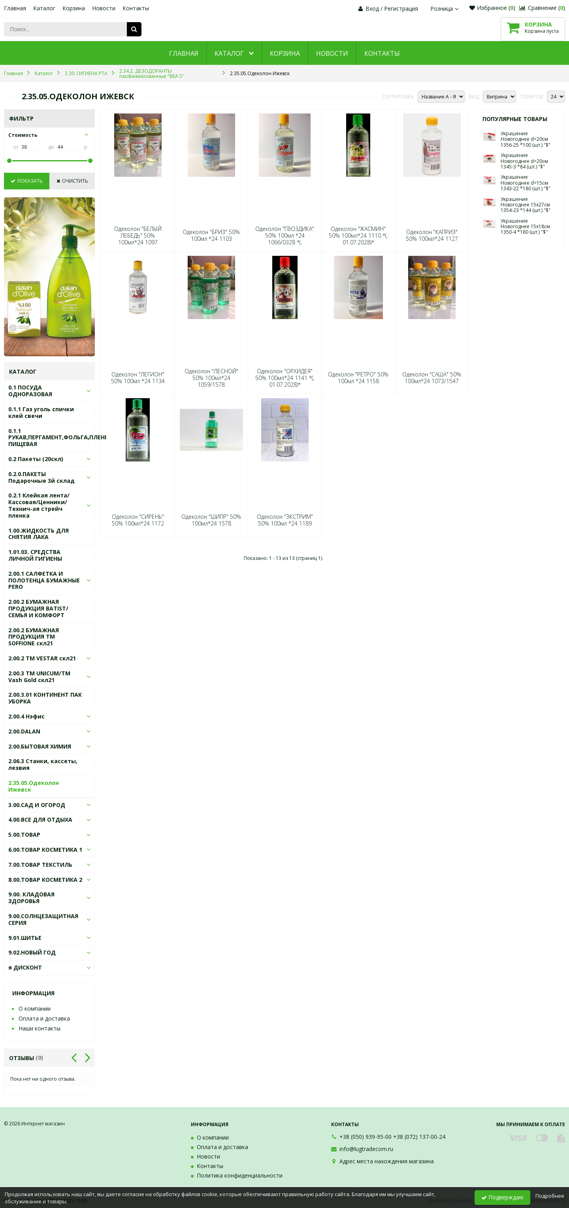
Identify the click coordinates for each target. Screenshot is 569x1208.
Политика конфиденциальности (240, 1175)
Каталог (44, 8)
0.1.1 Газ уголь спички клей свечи (41, 412)
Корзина (73, 8)
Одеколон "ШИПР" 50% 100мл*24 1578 (211, 520)
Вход (372, 8)
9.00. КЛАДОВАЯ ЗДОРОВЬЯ (31, 897)
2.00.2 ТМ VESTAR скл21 (42, 658)
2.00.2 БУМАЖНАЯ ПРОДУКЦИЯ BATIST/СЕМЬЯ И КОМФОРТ (38, 608)
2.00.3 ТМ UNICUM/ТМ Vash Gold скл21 (39, 676)
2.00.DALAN (24, 731)
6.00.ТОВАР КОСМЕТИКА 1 (45, 849)
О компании (35, 1008)
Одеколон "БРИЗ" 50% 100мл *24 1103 (211, 235)
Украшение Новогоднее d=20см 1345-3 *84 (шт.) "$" (524, 161)
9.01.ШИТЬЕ (24, 937)
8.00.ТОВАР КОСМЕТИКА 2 (45, 879)
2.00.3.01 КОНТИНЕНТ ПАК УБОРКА (45, 698)
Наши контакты (39, 1028)
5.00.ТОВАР (24, 834)
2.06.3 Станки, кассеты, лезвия (42, 764)
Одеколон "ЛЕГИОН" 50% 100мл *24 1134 (138, 378)
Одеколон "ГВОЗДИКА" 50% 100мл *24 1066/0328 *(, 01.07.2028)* (284, 239)
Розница (445, 8)
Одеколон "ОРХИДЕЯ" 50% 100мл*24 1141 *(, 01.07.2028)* (284, 378)
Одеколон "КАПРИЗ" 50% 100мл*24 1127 (432, 235)
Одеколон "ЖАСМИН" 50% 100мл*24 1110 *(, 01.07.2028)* (358, 236)
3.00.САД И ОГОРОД (36, 805)
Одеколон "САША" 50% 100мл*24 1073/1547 (431, 378)
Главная (15, 8)
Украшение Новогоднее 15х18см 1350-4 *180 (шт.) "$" (525, 226)
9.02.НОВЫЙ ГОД (32, 952)
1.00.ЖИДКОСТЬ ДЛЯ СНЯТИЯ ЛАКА (38, 534)
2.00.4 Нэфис (26, 716)
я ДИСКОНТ (25, 967)
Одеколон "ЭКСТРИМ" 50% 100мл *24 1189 (285, 520)
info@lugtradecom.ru (366, 1149)
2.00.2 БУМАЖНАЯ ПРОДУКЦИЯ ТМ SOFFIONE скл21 (33, 636)
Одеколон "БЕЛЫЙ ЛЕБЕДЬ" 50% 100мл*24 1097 (138, 236)
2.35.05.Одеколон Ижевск (33, 786)
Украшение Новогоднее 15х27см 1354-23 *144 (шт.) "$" (525, 205)
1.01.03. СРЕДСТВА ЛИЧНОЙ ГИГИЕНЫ (35, 555)
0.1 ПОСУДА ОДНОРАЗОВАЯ (30, 391)
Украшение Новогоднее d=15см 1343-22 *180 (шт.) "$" (525, 183)
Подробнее (549, 1195)
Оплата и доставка (44, 1018)
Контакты (135, 8)
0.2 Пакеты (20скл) (35, 459)
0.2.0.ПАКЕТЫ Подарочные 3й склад (41, 477)
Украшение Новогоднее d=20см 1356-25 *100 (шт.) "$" (525, 139)
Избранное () (492, 7)
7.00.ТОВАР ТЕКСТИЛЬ (40, 864)
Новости (103, 8)
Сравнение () (542, 7)
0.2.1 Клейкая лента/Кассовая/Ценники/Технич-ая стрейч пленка (39, 505)
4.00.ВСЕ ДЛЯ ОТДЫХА (40, 819)
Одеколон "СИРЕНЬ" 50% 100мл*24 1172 (138, 520)
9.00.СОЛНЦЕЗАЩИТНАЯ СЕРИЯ (43, 919)
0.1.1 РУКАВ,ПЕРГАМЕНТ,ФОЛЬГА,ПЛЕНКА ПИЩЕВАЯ (60, 437)
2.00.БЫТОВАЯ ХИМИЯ (39, 746)
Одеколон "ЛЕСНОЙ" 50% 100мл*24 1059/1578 (211, 378)
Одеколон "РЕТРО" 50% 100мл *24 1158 (358, 378)
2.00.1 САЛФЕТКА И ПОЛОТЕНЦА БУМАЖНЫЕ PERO (44, 580)
